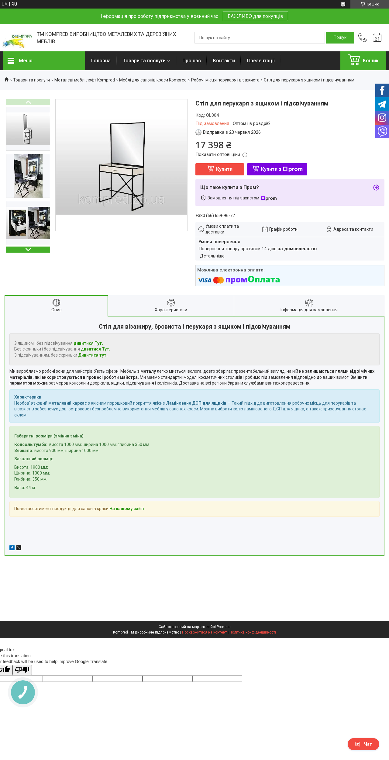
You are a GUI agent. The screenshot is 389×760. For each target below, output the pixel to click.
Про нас (191, 61)
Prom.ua (224, 627)
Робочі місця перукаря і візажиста (225, 80)
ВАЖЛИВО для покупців (255, 16)
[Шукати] (340, 37)
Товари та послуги (144, 61)
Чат (363, 744)
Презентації (261, 61)
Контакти (224, 61)
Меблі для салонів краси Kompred (153, 80)
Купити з (282, 169)
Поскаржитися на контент (204, 632)
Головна (101, 61)
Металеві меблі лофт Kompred (84, 80)
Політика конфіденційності (252, 632)
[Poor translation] (22, 670)
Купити (224, 169)
